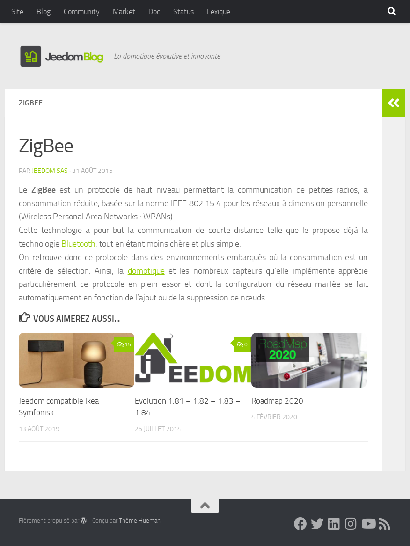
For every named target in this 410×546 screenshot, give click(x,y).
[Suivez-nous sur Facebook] (300, 524)
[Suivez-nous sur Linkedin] (334, 524)
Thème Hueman (140, 520)
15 (124, 344)
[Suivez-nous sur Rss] (384, 524)
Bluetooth (78, 244)
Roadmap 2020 (277, 400)
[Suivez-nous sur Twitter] (317, 524)
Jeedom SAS (50, 171)
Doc (154, 11)
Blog (44, 11)
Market (124, 11)
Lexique (218, 11)
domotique (146, 271)
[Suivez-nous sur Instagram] (351, 524)
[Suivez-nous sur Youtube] (367, 524)
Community (82, 11)
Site (17, 11)
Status (183, 11)
